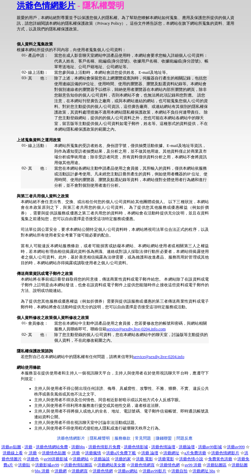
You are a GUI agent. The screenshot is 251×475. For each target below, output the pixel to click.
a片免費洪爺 (195, 453)
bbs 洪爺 (42, 471)
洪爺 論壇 (149, 453)
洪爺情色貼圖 (54, 453)
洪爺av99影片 (154, 471)
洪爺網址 (171, 453)
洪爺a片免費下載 (121, 453)
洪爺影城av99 (47, 465)
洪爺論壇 (187, 447)
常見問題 (143, 438)
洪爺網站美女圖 (111, 465)
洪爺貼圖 (240, 465)
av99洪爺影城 (56, 459)
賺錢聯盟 (164, 438)
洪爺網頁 (80, 471)
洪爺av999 (236, 447)
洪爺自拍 (179, 471)
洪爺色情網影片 (46, 5)
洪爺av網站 (128, 471)
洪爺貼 (24, 465)
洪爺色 (33, 459)
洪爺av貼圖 (11, 447)
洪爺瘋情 (93, 453)
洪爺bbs (78, 447)
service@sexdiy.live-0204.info (158, 356)
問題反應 (184, 438)
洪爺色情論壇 (163, 447)
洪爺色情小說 (191, 459)
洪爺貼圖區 (216, 465)
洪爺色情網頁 (143, 465)
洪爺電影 (166, 459)
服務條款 (122, 438)
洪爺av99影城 (210, 447)
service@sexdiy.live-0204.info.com (136, 329)
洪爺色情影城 (136, 447)
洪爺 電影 (144, 459)
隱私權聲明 (100, 438)
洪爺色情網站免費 (52, 447)
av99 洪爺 (193, 465)
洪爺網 (61, 471)
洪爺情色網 (170, 465)
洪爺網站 (81, 459)
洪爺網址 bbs (203, 471)
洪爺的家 (123, 459)
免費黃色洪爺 (220, 459)
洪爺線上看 (13, 453)
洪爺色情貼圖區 (78, 465)
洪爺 (28, 447)
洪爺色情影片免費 (104, 447)
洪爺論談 (102, 459)
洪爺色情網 (103, 471)
